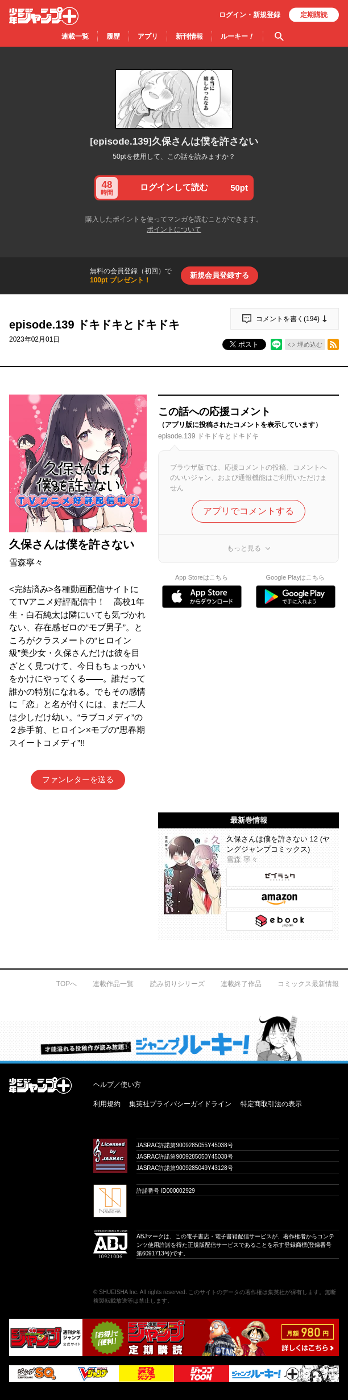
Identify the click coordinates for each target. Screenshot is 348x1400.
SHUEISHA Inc (118, 1292)
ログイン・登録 (249, 15)
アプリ (148, 36)
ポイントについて (174, 229)
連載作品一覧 (113, 984)
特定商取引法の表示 (271, 1104)
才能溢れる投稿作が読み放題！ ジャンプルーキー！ (174, 1036)
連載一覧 (75, 36)
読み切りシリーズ (177, 984)
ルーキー (237, 36)
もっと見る (244, 548)
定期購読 (314, 15)
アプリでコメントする (248, 511)
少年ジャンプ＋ (43, 16)
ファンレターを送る (78, 779)
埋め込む (309, 344)
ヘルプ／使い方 (117, 1085)
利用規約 (107, 1104)
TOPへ (66, 984)
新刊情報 (189, 36)
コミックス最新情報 (308, 984)
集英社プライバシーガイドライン (180, 1104)
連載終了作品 (241, 984)
